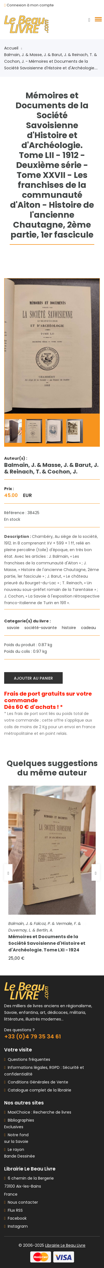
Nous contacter (21, 1202)
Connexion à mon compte (30, 5)
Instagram (16, 1226)
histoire (69, 627)
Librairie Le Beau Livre (65, 1245)
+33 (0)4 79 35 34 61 (32, 1036)
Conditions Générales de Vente (37, 1082)
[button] (97, 19)
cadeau (89, 627)
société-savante (41, 627)
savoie (14, 627)
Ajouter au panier (33, 678)
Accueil (13, 48)
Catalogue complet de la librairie (38, 1090)
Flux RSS (13, 1210)
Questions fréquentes (28, 1059)
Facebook (15, 1218)
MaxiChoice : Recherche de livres (38, 1112)
